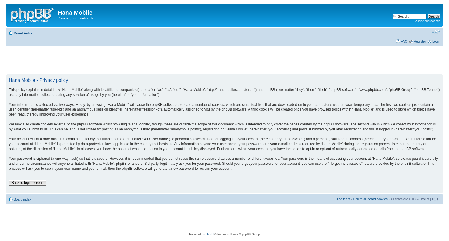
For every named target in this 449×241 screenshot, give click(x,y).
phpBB (210, 234)
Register (420, 41)
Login (436, 41)
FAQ (404, 41)
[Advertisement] (113, 60)
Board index (23, 33)
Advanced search (427, 21)
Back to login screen (27, 183)
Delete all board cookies (370, 199)
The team (343, 199)
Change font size (436, 32)
